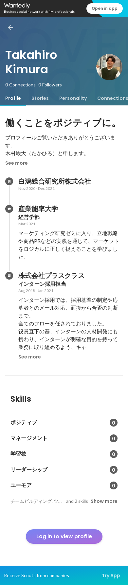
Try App (111, 575)
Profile (13, 98)
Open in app (105, 8)
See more (16, 163)
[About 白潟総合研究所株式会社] (9, 181)
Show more (104, 501)
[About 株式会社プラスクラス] (9, 276)
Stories (40, 98)
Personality (73, 98)
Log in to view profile (64, 536)
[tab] (13, 98)
